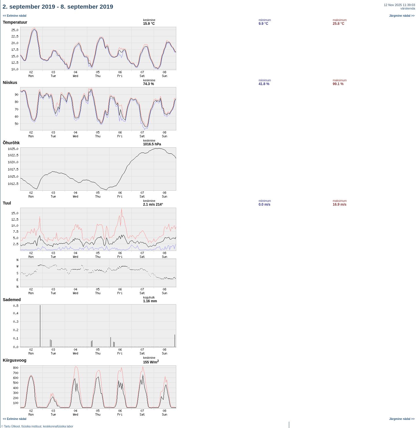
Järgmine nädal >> (402, 15)
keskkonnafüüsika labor (58, 426)
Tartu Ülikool (12, 426)
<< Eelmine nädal (15, 15)
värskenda (407, 8)
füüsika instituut (31, 426)
